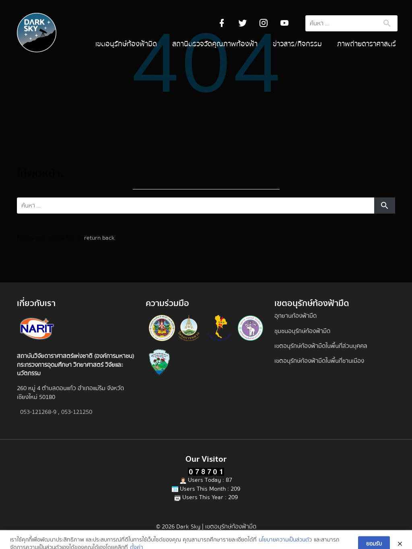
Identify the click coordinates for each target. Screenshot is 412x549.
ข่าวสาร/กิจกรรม (297, 44)
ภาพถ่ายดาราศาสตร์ (366, 44)
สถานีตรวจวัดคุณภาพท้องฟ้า (215, 44)
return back (99, 238)
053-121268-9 (38, 412)
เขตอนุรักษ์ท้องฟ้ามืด (126, 44)
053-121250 (76, 412)
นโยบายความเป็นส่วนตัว (285, 544)
